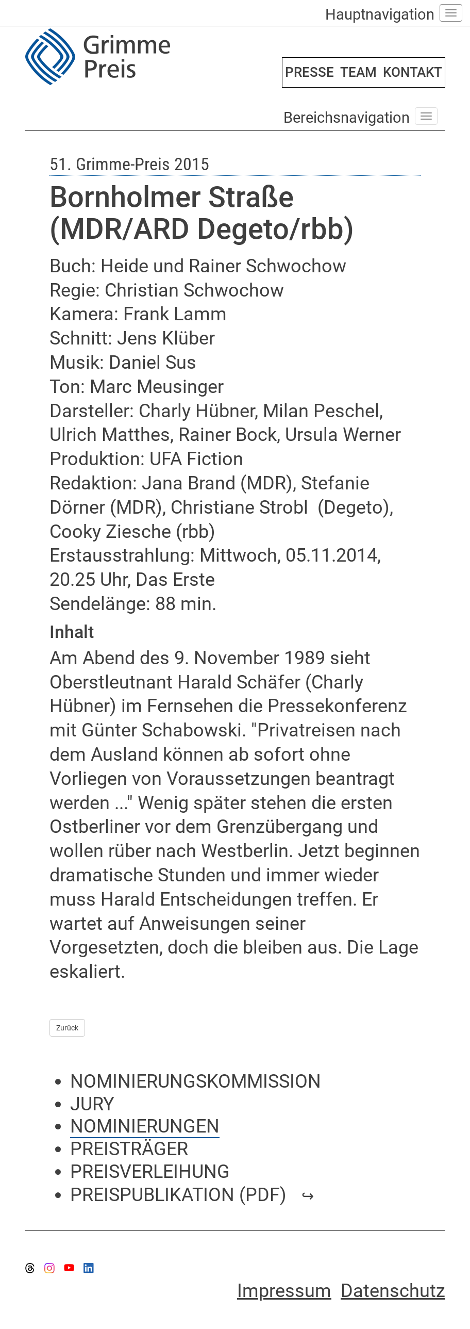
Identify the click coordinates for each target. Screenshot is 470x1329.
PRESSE (309, 72)
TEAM (358, 72)
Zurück (67, 1028)
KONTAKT (412, 72)
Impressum (284, 1291)
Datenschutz (393, 1291)
